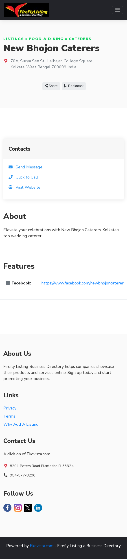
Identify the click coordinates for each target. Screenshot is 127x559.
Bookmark (73, 85)
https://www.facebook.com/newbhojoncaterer (82, 283)
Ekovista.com (41, 545)
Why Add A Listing (21, 424)
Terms (9, 416)
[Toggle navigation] (117, 10)
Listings (13, 38)
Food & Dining (46, 38)
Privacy (9, 408)
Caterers (80, 38)
